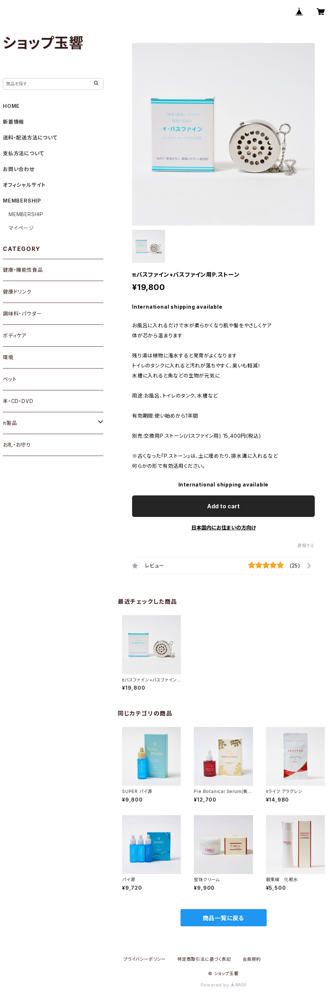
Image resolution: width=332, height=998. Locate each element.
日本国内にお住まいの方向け (223, 527)
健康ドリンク (17, 292)
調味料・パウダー (22, 313)
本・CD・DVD (18, 401)
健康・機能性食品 (23, 270)
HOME (11, 106)
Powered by (224, 985)
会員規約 (252, 959)
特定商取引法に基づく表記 (204, 959)
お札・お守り (17, 445)
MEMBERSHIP (26, 214)
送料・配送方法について (30, 137)
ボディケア (15, 335)
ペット (10, 379)
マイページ (21, 228)
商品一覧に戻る (223, 918)
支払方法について (23, 153)
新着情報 (13, 122)
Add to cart (223, 506)
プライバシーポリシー (144, 959)
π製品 (10, 423)
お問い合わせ (18, 169)
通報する (306, 545)
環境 (8, 357)
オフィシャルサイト (24, 185)
